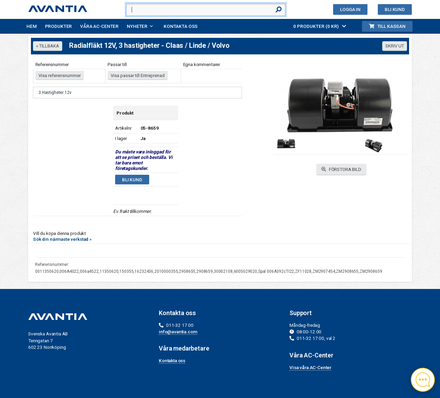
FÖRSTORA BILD (341, 169)
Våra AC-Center (99, 26)
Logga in (350, 9)
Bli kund (395, 9)
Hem (31, 26)
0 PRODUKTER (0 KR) (319, 26)
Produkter (58, 26)
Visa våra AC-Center (310, 367)
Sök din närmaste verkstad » (62, 239)
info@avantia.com (178, 331)
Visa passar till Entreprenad (138, 75)
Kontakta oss (181, 26)
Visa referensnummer (59, 75)
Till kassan (387, 26)
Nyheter (137, 26)
